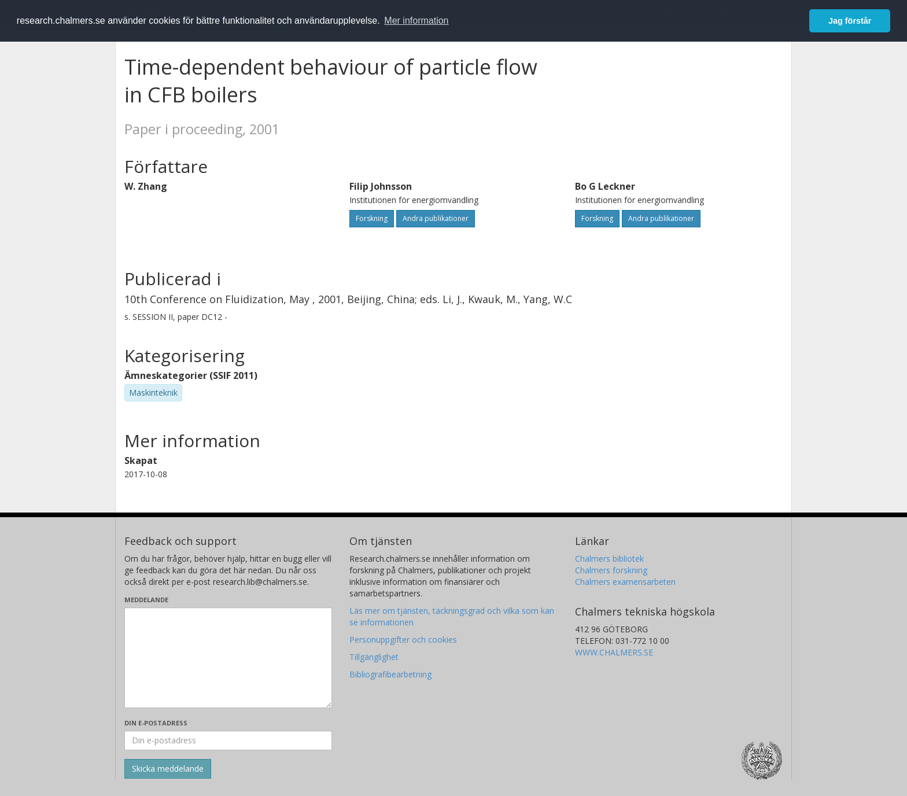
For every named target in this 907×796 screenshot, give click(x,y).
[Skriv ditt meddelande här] (228, 657)
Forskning (372, 218)
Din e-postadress (155, 722)
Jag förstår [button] (849, 20)
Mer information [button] (416, 20)
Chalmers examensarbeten (625, 581)
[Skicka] (167, 769)
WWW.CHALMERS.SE (614, 652)
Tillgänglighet (374, 656)
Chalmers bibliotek (609, 558)
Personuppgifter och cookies (403, 639)
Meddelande (146, 599)
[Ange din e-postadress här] (228, 740)
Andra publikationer (436, 218)
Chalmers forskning (611, 570)
